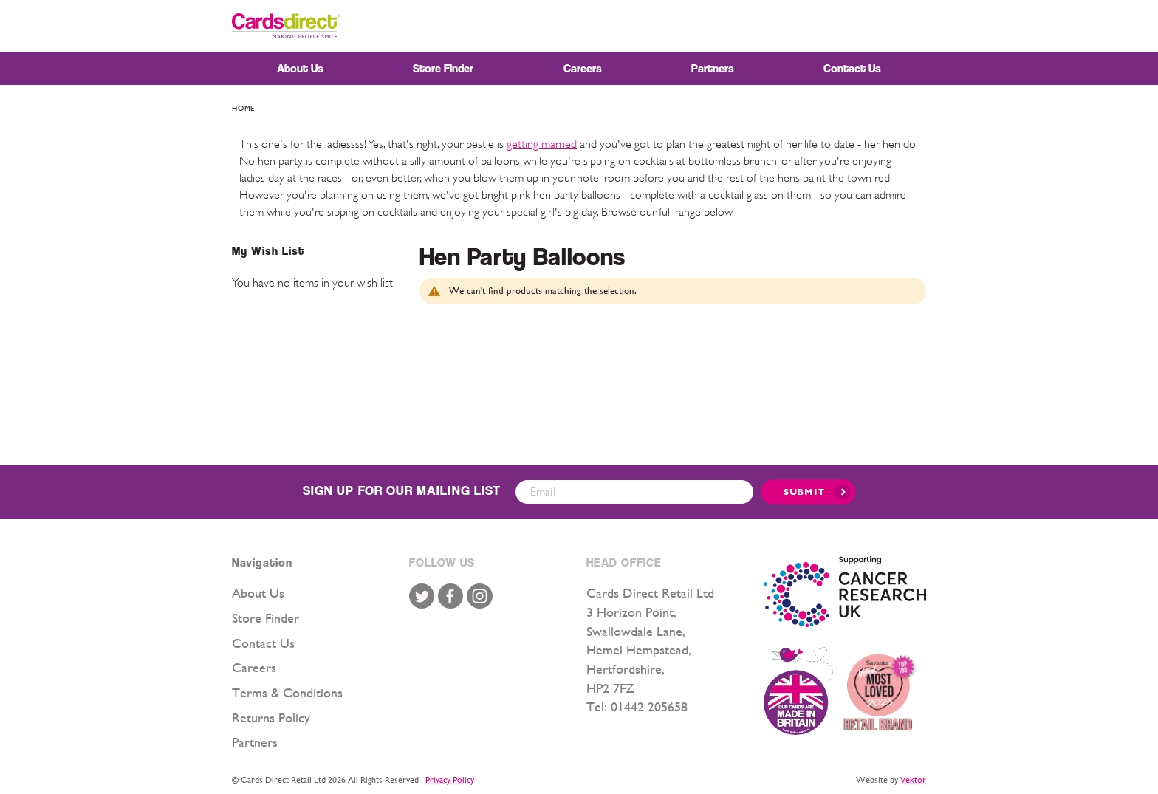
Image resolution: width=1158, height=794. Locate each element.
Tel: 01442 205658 (637, 706)
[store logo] (286, 25)
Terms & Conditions (287, 692)
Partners (255, 742)
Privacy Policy (449, 780)
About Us (258, 592)
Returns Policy (271, 717)
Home (243, 108)
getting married (542, 144)
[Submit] (808, 491)
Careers (254, 667)
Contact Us (263, 643)
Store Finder (265, 618)
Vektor (913, 780)
